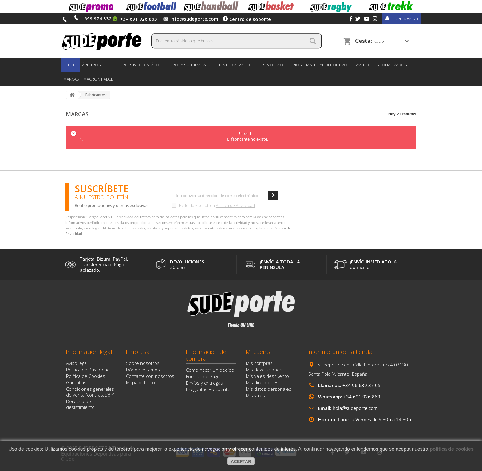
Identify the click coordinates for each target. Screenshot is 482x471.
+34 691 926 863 (361, 397)
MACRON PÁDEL (98, 79)
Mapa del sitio (140, 382)
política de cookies (452, 449)
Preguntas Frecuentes (209, 389)
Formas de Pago (203, 376)
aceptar (241, 461)
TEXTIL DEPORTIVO (122, 65)
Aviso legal (77, 363)
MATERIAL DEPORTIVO (326, 65)
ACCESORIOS (289, 65)
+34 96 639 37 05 (361, 385)
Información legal (89, 352)
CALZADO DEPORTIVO (252, 65)
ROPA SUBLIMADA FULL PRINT (199, 65)
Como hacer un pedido (210, 370)
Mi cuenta (259, 352)
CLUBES (70, 65)
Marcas (71, 79)
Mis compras (259, 363)
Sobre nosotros (143, 363)
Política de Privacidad (235, 205)
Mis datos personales (268, 389)
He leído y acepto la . (214, 205)
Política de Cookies (85, 376)
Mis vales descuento (267, 376)
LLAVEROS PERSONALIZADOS (379, 65)
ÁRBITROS (91, 65)
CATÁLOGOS (156, 65)
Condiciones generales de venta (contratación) (90, 392)
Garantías (76, 382)
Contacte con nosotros (150, 376)
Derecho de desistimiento (80, 404)
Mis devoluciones (264, 369)
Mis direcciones (262, 382)
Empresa (138, 352)
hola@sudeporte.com (355, 408)
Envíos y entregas (204, 383)
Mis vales (255, 395)
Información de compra (206, 355)
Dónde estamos (143, 369)
